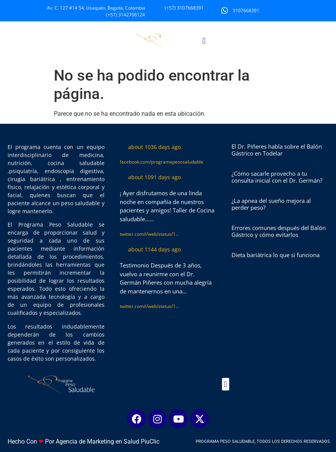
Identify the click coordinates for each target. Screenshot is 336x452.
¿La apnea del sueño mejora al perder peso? (271, 204)
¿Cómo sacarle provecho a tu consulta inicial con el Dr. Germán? (277, 177)
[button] (203, 40)
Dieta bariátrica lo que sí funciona (276, 255)
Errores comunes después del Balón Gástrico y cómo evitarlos (279, 231)
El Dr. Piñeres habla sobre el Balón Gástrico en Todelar (277, 150)
